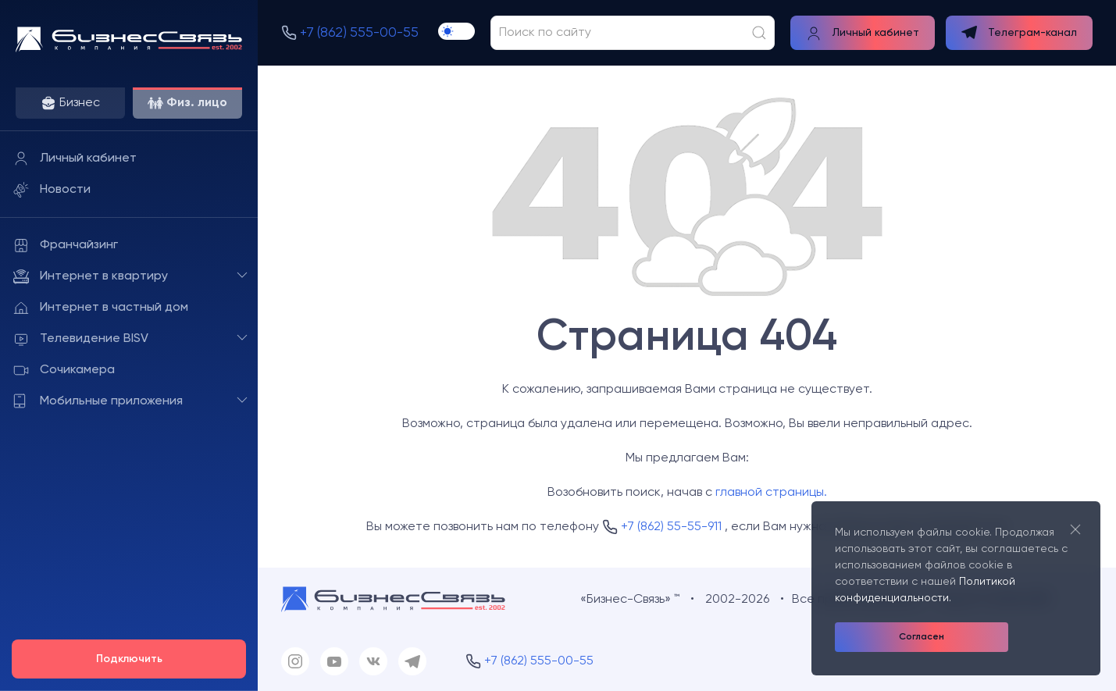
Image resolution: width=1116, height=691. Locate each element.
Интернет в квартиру (131, 275)
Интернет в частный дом (100, 307)
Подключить (129, 659)
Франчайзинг (65, 245)
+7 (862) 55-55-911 (671, 527)
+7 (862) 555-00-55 (359, 33)
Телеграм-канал (1019, 32)
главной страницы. (771, 492)
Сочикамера (64, 370)
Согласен (921, 637)
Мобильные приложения (131, 400)
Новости (52, 190)
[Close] (1075, 528)
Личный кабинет (75, 158)
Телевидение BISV (131, 338)
